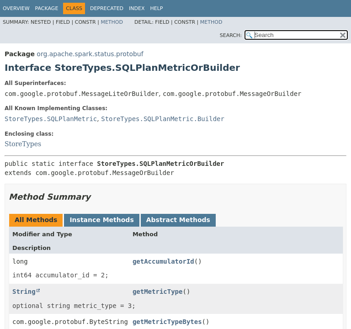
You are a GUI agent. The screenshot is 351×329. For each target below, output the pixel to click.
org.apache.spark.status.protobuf (90, 54)
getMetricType (158, 291)
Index (136, 8)
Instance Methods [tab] (101, 219)
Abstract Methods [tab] (178, 219)
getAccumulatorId (163, 261)
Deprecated (106, 8)
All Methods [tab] (36, 219)
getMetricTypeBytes (167, 321)
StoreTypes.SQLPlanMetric (51, 118)
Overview (16, 8)
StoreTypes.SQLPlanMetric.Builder (162, 118)
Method (112, 22)
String (24, 291)
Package (46, 8)
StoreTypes (23, 144)
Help (156, 8)
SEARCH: (231, 35)
